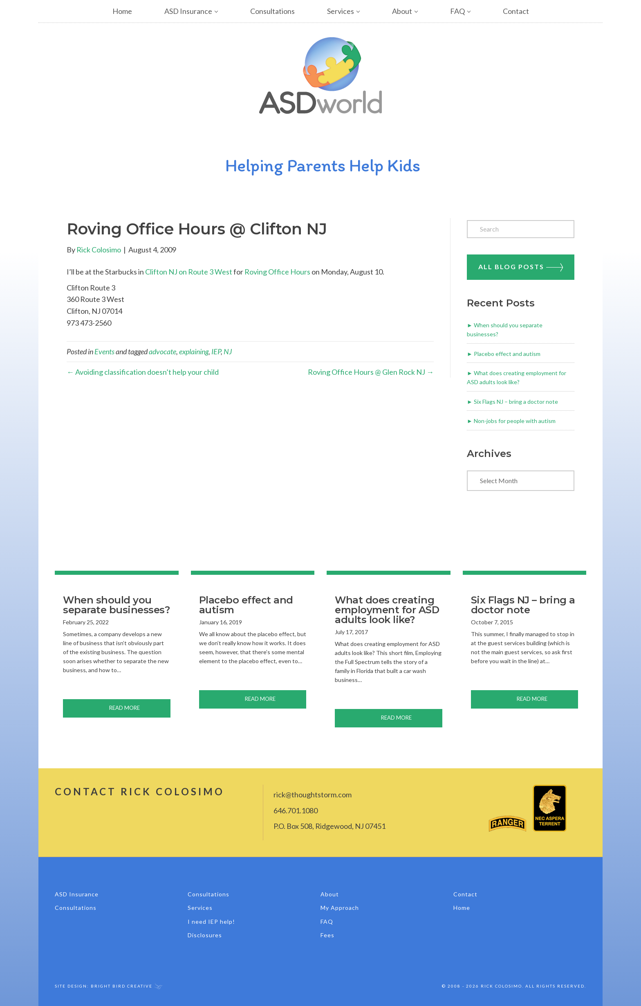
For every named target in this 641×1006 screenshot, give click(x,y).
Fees (327, 935)
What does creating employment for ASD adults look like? (387, 610)
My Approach (339, 907)
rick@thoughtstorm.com (312, 794)
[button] (223, 11)
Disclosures (205, 935)
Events (104, 351)
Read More (139, 707)
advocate (162, 351)
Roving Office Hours (277, 271)
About (402, 11)
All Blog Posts (520, 267)
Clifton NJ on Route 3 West (188, 271)
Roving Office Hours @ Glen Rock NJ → (371, 371)
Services (340, 11)
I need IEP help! (211, 921)
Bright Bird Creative (121, 985)
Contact (516, 11)
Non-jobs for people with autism (515, 420)
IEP (216, 351)
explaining (193, 351)
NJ (228, 351)
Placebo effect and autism (507, 353)
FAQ (457, 11)
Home (122, 11)
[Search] (520, 229)
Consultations (272, 11)
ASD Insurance (188, 11)
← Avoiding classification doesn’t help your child (143, 371)
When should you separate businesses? (116, 605)
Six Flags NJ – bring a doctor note (516, 401)
